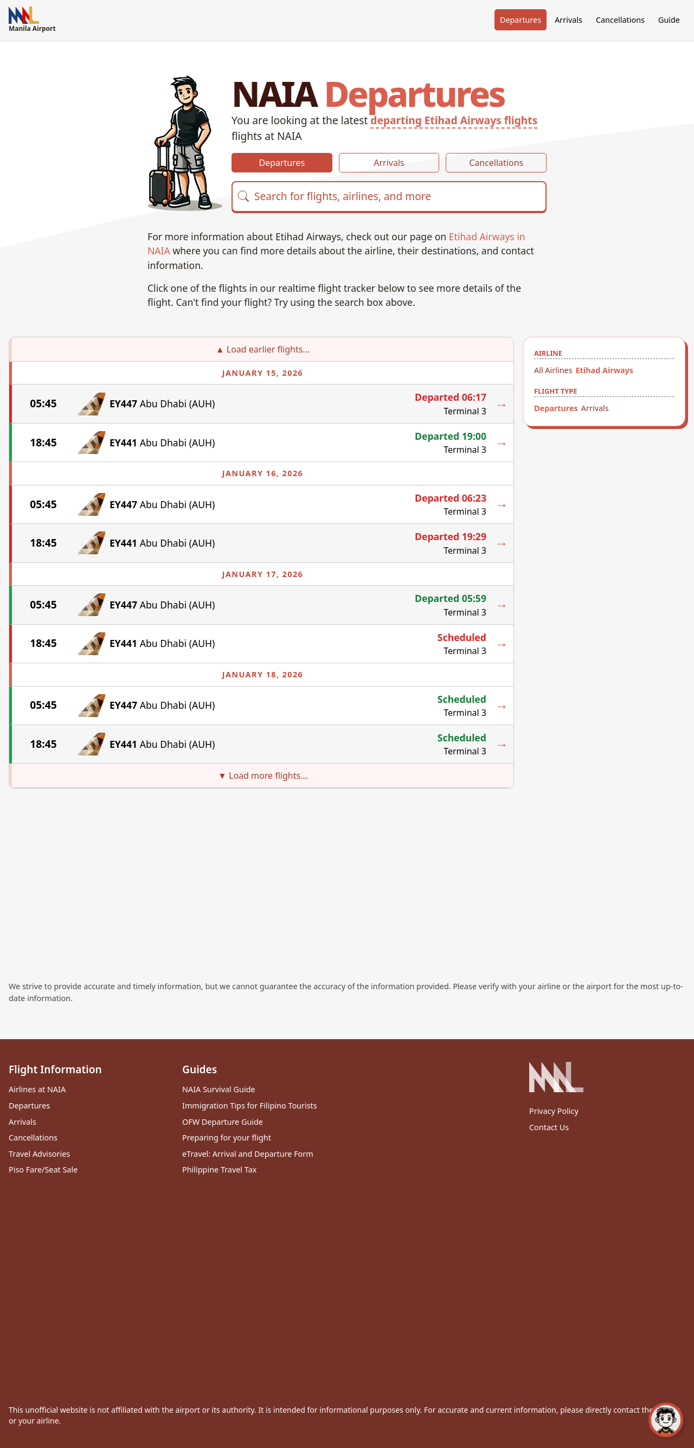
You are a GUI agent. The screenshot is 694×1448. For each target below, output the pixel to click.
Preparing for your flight (226, 1137)
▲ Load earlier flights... (263, 349)
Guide (669, 20)
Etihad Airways (605, 370)
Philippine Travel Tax (219, 1169)
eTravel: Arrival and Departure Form (247, 1154)
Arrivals (568, 20)
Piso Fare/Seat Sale (43, 1169)
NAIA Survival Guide (218, 1089)
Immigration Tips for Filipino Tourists (249, 1105)
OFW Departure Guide (222, 1122)
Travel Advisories (39, 1154)
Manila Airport (32, 20)
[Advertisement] (347, 870)
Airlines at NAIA (37, 1089)
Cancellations (620, 20)
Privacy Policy (554, 1111)
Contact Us (549, 1127)
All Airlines (553, 370)
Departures (520, 20)
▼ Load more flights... (262, 775)
